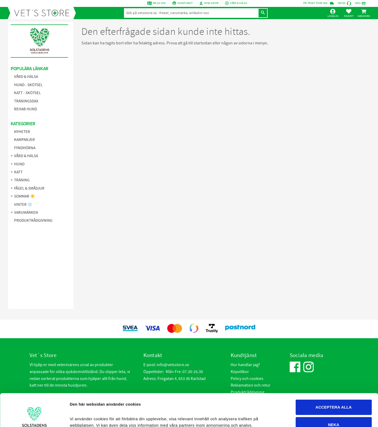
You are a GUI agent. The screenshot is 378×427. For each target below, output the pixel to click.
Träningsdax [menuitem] (26, 101)
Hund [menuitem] (19, 164)
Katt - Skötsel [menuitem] (27, 92)
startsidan (203, 43)
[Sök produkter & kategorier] (191, 13)
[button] (349, 13)
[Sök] (263, 13)
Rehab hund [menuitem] (25, 109)
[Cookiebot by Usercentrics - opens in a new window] (34, 417)
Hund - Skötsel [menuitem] (28, 84)
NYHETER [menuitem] (22, 131)
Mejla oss (159, 3)
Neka (333, 392)
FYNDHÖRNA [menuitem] (24, 147)
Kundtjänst (185, 3)
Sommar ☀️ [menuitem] (24, 196)
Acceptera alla (333, 374)
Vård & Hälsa (238, 3)
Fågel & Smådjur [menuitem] (29, 188)
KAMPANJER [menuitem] (24, 139)
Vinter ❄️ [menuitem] (23, 204)
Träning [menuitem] (22, 180)
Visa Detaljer (290, 416)
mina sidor (211, 3)
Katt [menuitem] (18, 172)
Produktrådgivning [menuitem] (33, 220)
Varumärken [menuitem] (26, 212)
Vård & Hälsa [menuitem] (26, 76)
